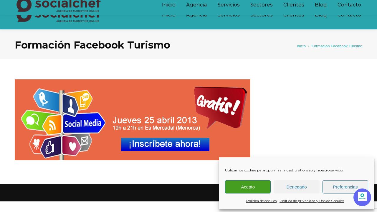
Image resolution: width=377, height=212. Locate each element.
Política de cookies (261, 200)
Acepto (248, 186)
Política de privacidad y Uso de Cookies (312, 200)
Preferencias (345, 186)
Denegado (296, 186)
